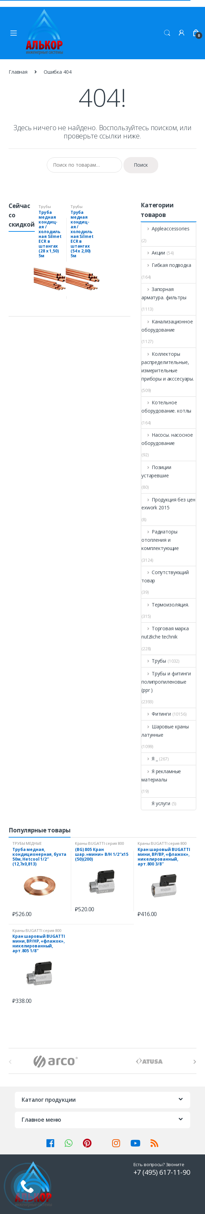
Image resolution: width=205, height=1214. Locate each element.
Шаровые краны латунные (165, 730)
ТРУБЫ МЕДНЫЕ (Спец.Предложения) (31, 845)
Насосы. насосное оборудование (167, 439)
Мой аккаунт (181, 33)
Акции (153, 252)
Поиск (167, 33)
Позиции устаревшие (156, 471)
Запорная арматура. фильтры (163, 293)
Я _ (149, 758)
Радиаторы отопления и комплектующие (160, 539)
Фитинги (156, 713)
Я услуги (155, 803)
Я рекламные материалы (161, 775)
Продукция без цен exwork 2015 (168, 503)
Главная (18, 72)
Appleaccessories (165, 228)
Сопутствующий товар (165, 576)
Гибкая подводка (166, 265)
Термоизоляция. (165, 604)
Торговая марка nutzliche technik (165, 632)
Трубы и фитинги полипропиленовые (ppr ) (166, 681)
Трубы (153, 660)
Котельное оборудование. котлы (166, 406)
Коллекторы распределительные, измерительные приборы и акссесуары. (167, 366)
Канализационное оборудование (167, 325)
